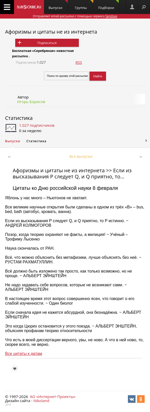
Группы (84, 5)
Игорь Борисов (31, 101)
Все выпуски (81, 156)
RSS (79, 62)
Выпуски (58, 5)
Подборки (108, 5)
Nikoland (41, 400)
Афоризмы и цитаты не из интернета (51, 31)
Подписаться (46, 43)
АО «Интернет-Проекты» (53, 396)
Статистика (19, 118)
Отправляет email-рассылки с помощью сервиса (75, 16)
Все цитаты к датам (23, 353)
